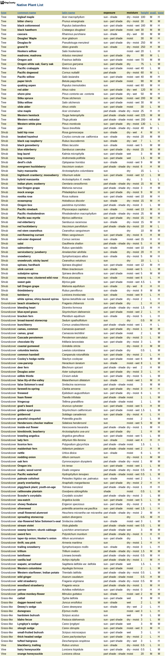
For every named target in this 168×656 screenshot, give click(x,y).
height (145, 12)
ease (161, 12)
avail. (153, 12)
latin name (68, 12)
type (3, 12)
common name (27, 12)
